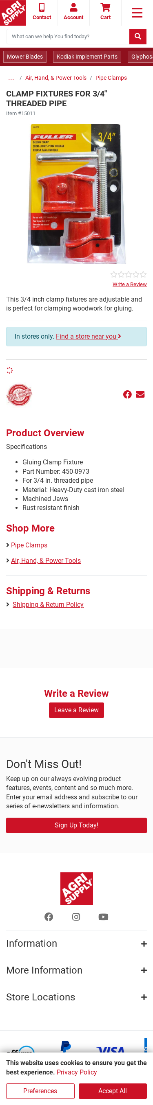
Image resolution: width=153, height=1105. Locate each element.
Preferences (40, 1091)
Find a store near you (88, 336)
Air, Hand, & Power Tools (55, 77)
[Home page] (13, 13)
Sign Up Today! (76, 825)
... (11, 78)
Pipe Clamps (111, 77)
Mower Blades (25, 56)
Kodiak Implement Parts (87, 56)
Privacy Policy (77, 1072)
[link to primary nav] (137, 12)
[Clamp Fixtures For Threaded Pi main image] (76, 194)
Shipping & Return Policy (48, 604)
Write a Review (130, 284)
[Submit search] (137, 36)
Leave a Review (76, 710)
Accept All (112, 1091)
